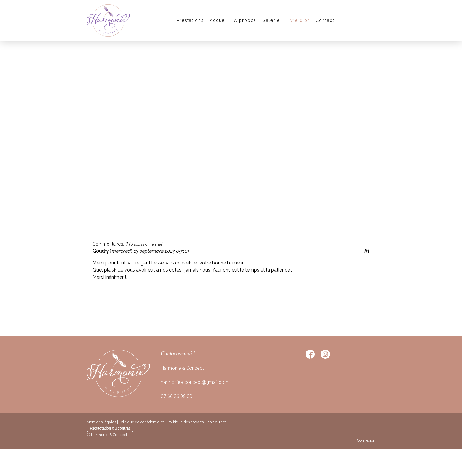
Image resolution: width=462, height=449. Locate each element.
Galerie (271, 20)
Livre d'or (298, 20)
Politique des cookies (185, 422)
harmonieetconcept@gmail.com (194, 382)
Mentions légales (101, 422)
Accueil (219, 20)
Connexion (366, 440)
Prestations (190, 20)
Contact (325, 20)
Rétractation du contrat (110, 428)
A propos (245, 20)
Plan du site (216, 422)
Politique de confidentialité (142, 422)
